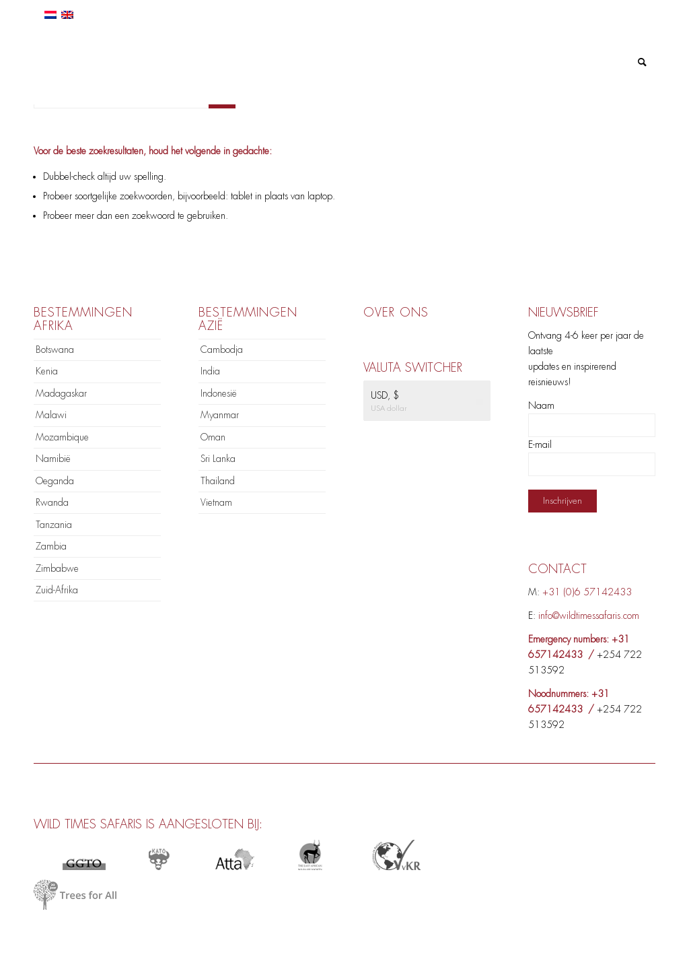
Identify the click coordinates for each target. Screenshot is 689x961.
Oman (213, 437)
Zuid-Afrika (57, 590)
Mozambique (62, 437)
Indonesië (219, 393)
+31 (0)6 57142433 (587, 592)
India (210, 371)
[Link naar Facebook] (584, 10)
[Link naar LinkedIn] (604, 10)
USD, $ (385, 395)
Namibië (53, 458)
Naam (541, 405)
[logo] (106, 62)
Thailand (218, 481)
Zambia (51, 546)
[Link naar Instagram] (624, 10)
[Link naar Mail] (645, 10)
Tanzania (54, 524)
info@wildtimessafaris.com (588, 615)
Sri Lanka (218, 458)
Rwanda (52, 502)
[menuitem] (207, 62)
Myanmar (220, 415)
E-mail (540, 444)
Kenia (47, 371)
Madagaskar (61, 393)
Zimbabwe (57, 568)
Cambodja (222, 349)
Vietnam (216, 502)
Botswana (55, 349)
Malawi (51, 415)
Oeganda (55, 481)
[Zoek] (642, 62)
